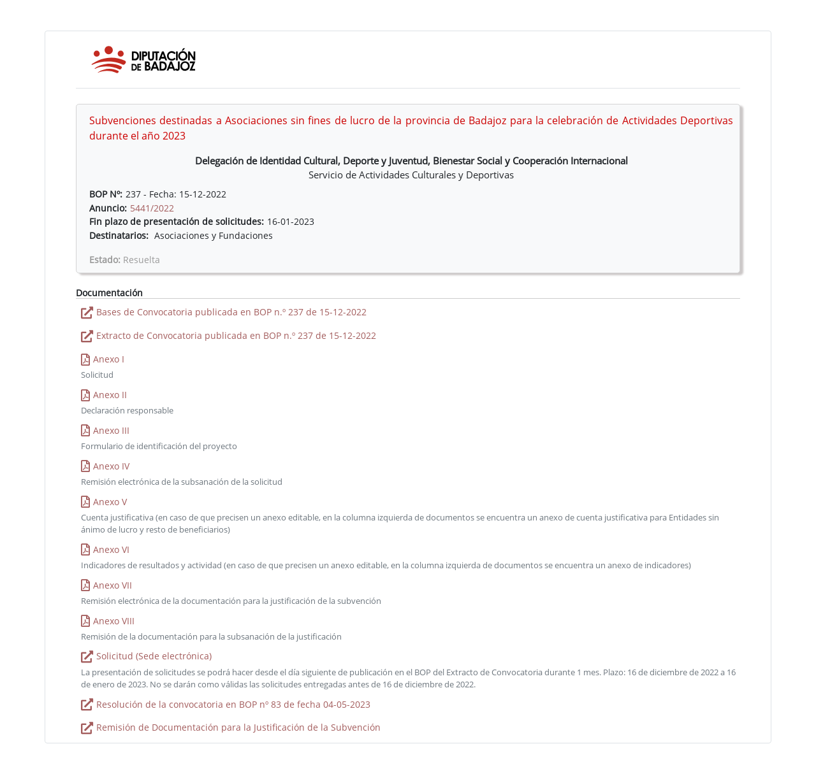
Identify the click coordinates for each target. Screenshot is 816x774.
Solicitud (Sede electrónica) (154, 656)
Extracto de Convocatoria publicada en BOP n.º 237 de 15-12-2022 (236, 335)
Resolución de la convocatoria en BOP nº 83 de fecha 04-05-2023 (233, 704)
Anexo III (111, 430)
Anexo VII (112, 585)
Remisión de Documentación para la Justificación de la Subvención (238, 727)
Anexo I (108, 359)
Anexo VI (111, 549)
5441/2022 (152, 208)
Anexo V (110, 502)
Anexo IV (111, 466)
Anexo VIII (114, 621)
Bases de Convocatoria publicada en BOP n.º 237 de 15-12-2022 (231, 312)
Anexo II (110, 395)
